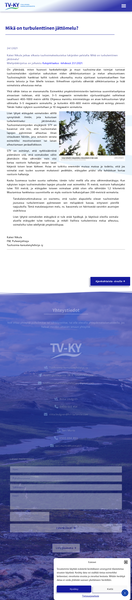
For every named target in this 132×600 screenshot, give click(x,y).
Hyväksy (74, 589)
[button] (125, 562)
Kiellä (110, 589)
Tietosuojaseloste (90, 595)
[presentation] (29, 516)
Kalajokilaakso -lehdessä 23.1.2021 (62, 63)
